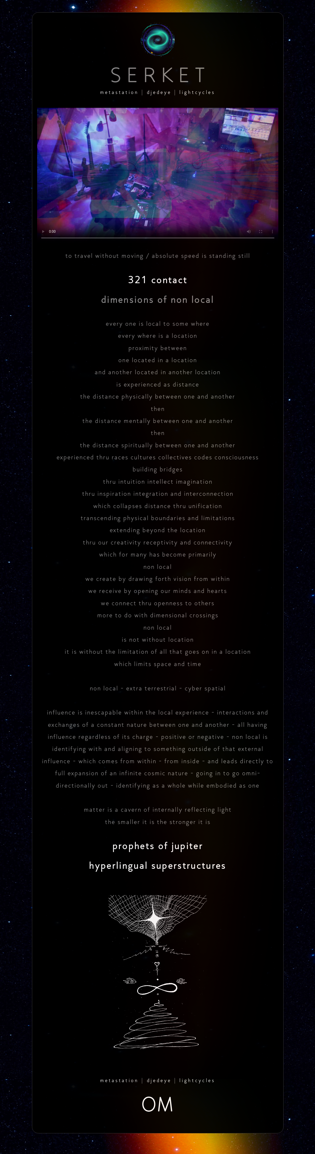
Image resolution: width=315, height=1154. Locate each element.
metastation (119, 92)
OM (157, 1105)
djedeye (159, 92)
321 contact (158, 279)
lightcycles (197, 92)
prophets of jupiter (157, 845)
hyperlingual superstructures (157, 865)
